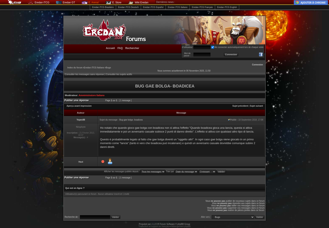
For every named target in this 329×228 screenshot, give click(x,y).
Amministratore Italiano (91, 95)
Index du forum (74, 67)
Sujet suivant (256, 106)
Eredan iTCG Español (153, 7)
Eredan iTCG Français (202, 7)
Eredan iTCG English (227, 7)
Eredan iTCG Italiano (177, 7)
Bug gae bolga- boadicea (131, 120)
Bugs (108, 67)
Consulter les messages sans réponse (84, 74)
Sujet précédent (240, 106)
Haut (80, 162)
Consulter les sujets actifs (119, 74)
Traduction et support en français (153, 226)
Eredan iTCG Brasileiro (103, 7)
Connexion (257, 65)
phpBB (154, 224)
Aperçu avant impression (79, 106)
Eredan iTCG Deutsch (128, 7)
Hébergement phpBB (181, 226)
